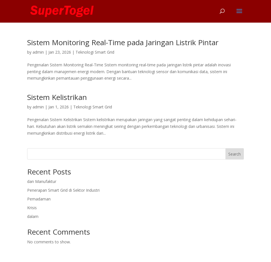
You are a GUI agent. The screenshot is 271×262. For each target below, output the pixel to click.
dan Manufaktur (41, 181)
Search (234, 154)
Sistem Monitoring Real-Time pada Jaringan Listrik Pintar (122, 42)
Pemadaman (39, 199)
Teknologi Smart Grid (95, 52)
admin (38, 52)
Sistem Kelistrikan (57, 97)
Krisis (32, 207)
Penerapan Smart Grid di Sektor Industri (63, 190)
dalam (32, 216)
